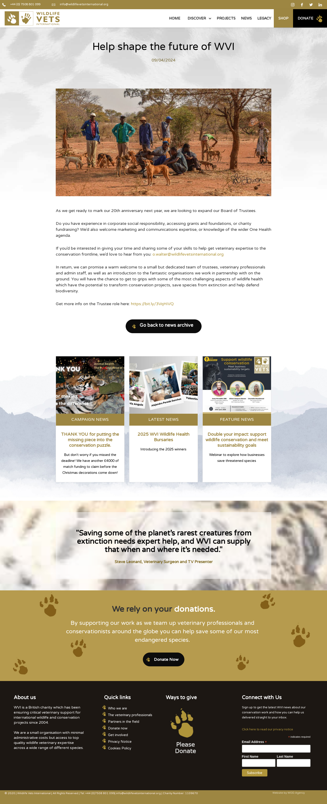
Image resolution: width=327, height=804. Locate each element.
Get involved (118, 735)
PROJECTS (226, 18)
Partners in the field (123, 722)
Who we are (117, 708)
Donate (305, 18)
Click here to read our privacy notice (267, 729)
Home (174, 18)
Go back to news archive (166, 325)
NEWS (246, 18)
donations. (194, 609)
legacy (264, 18)
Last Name (285, 756)
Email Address (254, 742)
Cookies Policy (119, 748)
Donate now (117, 728)
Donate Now (166, 659)
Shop (283, 18)
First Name (250, 756)
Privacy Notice (120, 742)
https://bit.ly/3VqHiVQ (152, 303)
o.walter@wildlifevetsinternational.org (188, 254)
